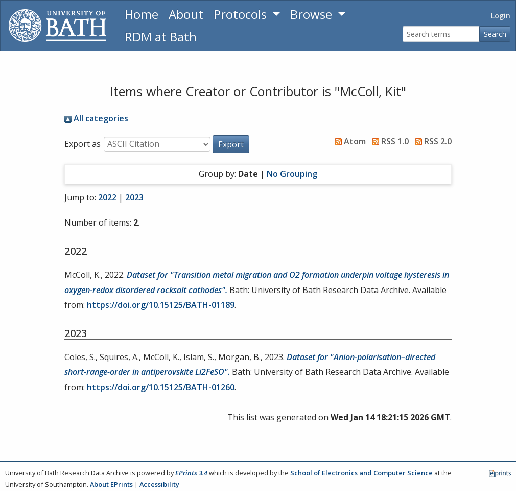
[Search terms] (441, 34)
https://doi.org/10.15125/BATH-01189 (160, 304)
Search (495, 34)
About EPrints (111, 484)
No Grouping (292, 174)
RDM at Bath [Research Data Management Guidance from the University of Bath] (161, 36)
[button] (231, 144)
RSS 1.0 (388, 141)
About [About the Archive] (186, 14)
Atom (348, 141)
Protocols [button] (242, 14)
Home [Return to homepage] (141, 14)
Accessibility (159, 484)
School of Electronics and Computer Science (361, 472)
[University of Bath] (57, 25)
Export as (82, 143)
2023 (134, 197)
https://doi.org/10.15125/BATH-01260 (160, 387)
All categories (96, 118)
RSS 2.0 (431, 141)
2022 (107, 197)
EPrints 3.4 (191, 472)
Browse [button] (312, 14)
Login (500, 15)
